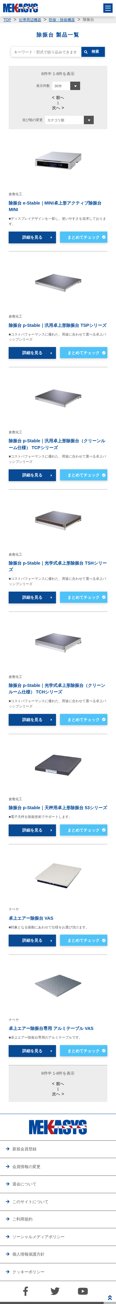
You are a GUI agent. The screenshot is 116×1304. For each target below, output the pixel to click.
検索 (95, 51)
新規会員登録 (24, 1149)
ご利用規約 (22, 1219)
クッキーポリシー (28, 1272)
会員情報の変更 (26, 1166)
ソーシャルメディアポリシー (38, 1236)
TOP (7, 20)
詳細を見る (32, 237)
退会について (24, 1184)
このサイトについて (30, 1201)
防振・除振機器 (62, 20)
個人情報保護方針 (28, 1254)
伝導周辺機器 (30, 20)
